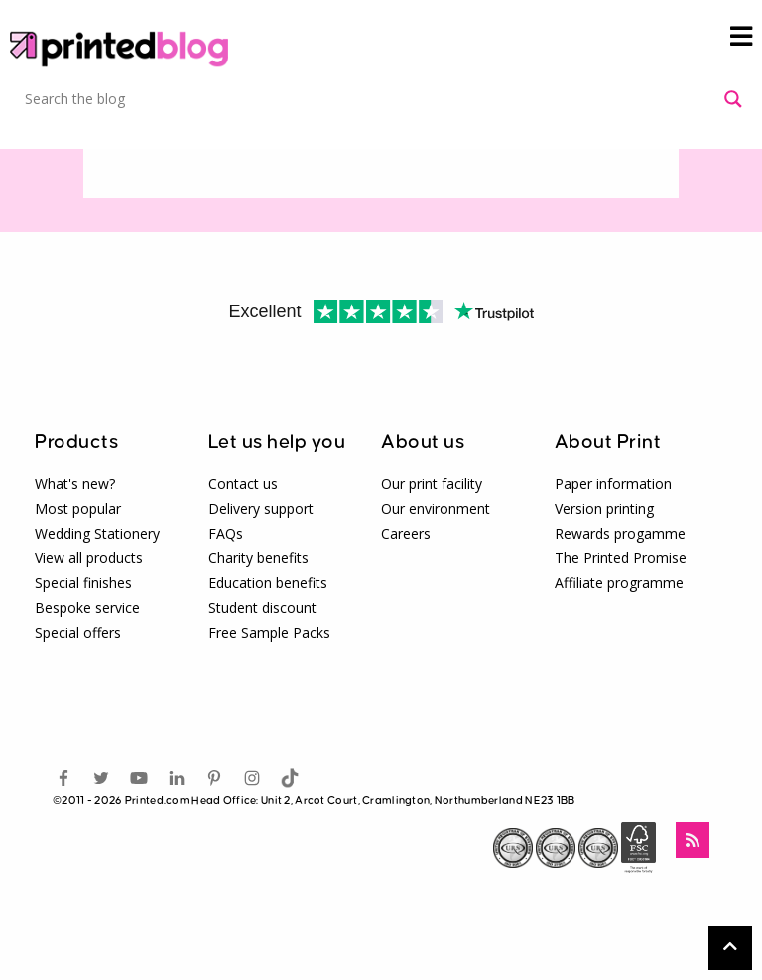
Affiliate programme (619, 582)
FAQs (225, 533)
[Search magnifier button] (733, 99)
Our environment (435, 508)
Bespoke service (87, 607)
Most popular (78, 508)
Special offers (78, 632)
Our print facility (431, 483)
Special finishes (83, 582)
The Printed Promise (621, 558)
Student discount (262, 607)
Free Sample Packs (269, 632)
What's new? (75, 483)
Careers (406, 533)
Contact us (243, 483)
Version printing (604, 508)
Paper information (613, 483)
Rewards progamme (620, 533)
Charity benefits (258, 558)
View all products (89, 558)
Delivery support (261, 508)
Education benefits (267, 582)
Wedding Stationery (97, 533)
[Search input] (369, 99)
